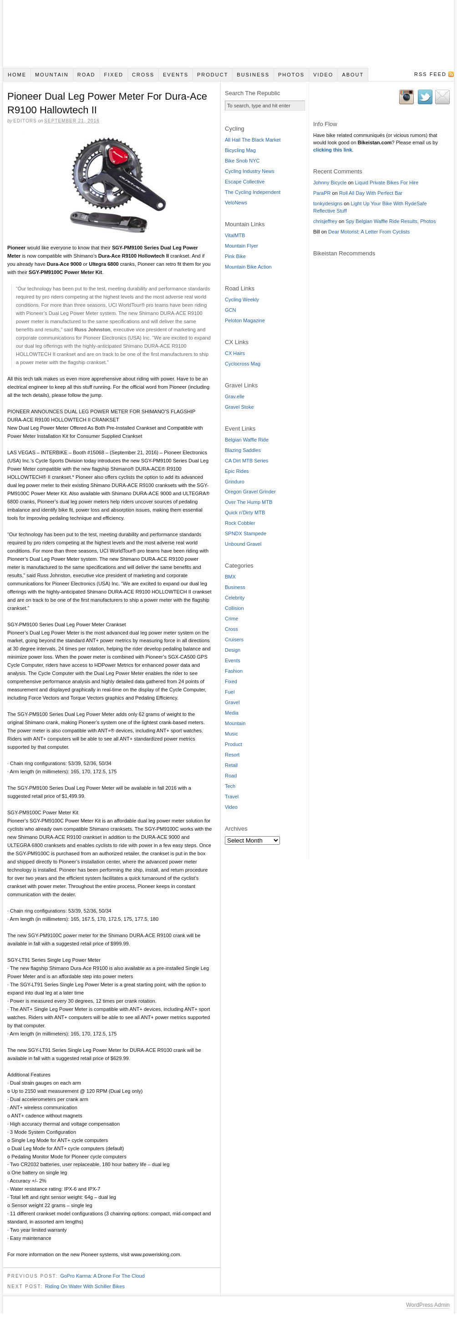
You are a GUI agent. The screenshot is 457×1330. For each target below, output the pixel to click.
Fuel (229, 692)
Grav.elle (234, 396)
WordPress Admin (428, 1306)
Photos (291, 74)
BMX (230, 576)
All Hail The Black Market (253, 139)
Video (323, 74)
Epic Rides (237, 471)
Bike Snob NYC (242, 160)
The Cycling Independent (252, 192)
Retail (231, 765)
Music (231, 733)
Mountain (52, 74)
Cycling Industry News (249, 171)
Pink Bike (235, 256)
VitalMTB (235, 235)
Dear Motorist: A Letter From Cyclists (369, 231)
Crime (231, 618)
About (353, 74)
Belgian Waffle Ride (247, 439)
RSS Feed (430, 74)
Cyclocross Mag (242, 363)
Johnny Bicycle (329, 182)
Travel (232, 796)
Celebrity (234, 597)
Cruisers (234, 639)
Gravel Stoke (239, 407)
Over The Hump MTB (248, 502)
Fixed (113, 74)
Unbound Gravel (243, 544)
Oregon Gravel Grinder (250, 491)
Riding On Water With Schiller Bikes (85, 1287)
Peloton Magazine (245, 320)
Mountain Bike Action (248, 266)
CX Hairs (235, 353)
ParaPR (322, 193)
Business (253, 74)
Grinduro (234, 481)
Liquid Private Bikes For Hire (386, 182)
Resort (232, 754)
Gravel (232, 702)
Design (232, 650)
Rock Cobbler (240, 523)
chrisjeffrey (325, 221)
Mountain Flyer (241, 246)
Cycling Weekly (242, 299)
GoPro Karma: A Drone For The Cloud (102, 1276)
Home (17, 74)
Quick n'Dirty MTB (245, 512)
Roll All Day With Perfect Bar (370, 193)
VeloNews (236, 202)
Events (175, 74)
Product (212, 74)
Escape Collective (244, 181)
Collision (234, 608)
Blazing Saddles (243, 450)
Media (232, 713)
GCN (230, 310)
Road (86, 74)
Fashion (234, 671)
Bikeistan (228, 34)
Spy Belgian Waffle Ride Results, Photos (390, 221)
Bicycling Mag (240, 150)
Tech (230, 786)
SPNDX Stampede (245, 533)
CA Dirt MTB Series (246, 460)
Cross (143, 74)
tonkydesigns (327, 203)
